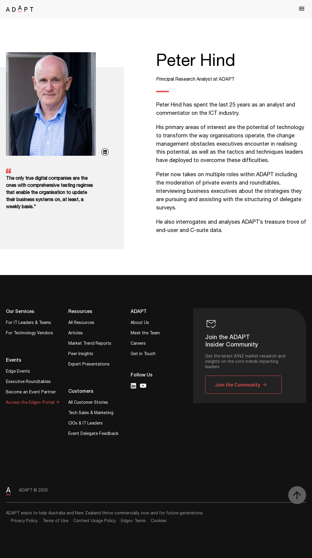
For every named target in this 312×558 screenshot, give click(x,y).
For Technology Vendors (29, 333)
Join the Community (237, 384)
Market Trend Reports (89, 344)
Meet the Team (145, 333)
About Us (140, 323)
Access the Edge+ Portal (30, 403)
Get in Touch (143, 354)
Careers (138, 344)
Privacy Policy (24, 521)
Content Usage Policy (94, 521)
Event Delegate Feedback (93, 434)
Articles (75, 333)
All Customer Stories (88, 403)
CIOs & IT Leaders (85, 424)
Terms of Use (55, 521)
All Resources (81, 323)
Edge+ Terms (133, 521)
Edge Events (18, 372)
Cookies (159, 521)
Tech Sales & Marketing (90, 413)
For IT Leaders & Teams (28, 323)
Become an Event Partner (31, 392)
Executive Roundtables (28, 382)
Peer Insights (80, 354)
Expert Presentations (89, 365)
